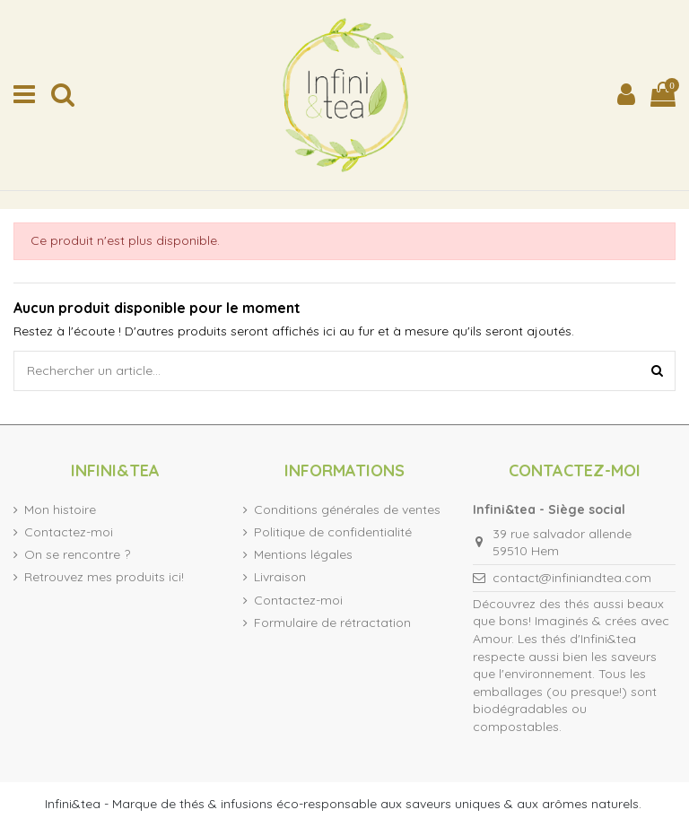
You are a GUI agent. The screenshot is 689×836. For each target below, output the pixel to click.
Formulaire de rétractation (332, 622)
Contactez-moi (68, 532)
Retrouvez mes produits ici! (104, 577)
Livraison (280, 577)
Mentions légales (303, 554)
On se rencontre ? (77, 554)
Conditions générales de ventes (347, 509)
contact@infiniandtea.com (572, 578)
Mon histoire (60, 509)
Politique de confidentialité (333, 532)
